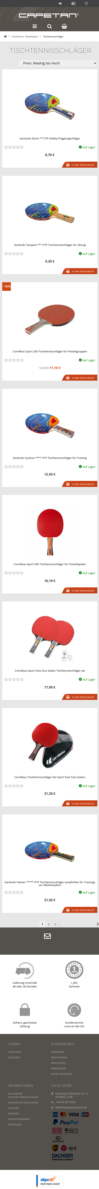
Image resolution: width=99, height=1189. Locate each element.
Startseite (14, 1051)
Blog (47, 3)
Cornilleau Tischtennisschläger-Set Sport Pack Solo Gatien (49, 777)
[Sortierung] (57, 63)
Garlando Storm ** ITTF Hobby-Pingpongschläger (50, 138)
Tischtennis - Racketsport (25, 36)
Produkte (14, 1057)
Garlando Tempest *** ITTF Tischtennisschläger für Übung (50, 245)
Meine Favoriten (61, 1073)
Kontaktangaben (19, 1119)
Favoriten (86, 3)
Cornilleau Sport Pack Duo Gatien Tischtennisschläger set (50, 670)
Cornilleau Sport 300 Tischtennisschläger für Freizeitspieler (50, 564)
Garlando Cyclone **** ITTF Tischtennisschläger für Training (50, 458)
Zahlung (13, 1108)
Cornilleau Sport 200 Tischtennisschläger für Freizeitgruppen (50, 351)
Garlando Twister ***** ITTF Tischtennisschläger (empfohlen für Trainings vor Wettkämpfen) (49, 883)
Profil (73, 3)
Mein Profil (58, 1062)
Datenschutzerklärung (23, 1102)
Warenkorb (58, 1068)
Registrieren (59, 1057)
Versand (13, 1113)
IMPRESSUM (15, 1124)
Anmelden (60, 3)
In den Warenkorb (83, 165)
